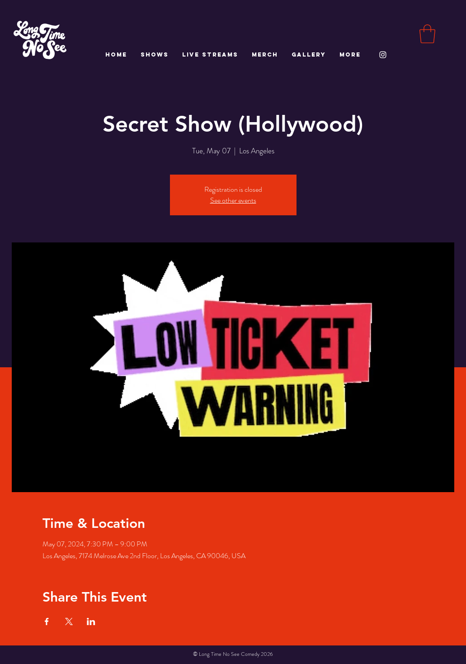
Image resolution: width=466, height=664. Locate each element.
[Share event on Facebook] (46, 621)
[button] (427, 33)
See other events (233, 200)
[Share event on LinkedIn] (91, 621)
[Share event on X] (69, 621)
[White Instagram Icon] (382, 54)
